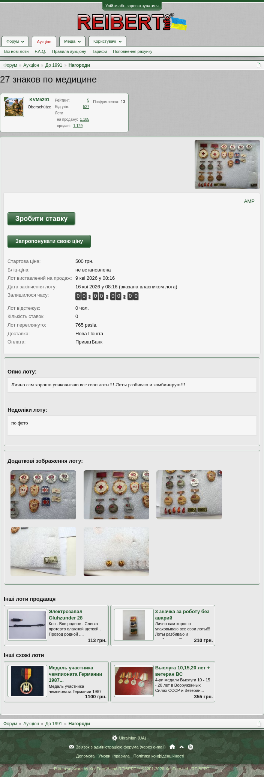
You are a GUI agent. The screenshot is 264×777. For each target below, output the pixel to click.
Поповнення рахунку (132, 51)
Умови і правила (113, 756)
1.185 (84, 119)
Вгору (181, 747)
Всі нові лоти (16, 51)
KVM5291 (40, 99)
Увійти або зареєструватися (132, 5)
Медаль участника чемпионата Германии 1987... (75, 674)
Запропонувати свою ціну (49, 241)
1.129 (77, 126)
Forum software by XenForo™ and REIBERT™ (132, 768)
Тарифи (99, 51)
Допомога (85, 756)
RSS (190, 747)
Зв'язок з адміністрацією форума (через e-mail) (121, 747)
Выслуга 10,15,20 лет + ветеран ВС (182, 671)
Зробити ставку (41, 218)
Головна (172, 747)
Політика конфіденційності (159, 756)
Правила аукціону (69, 51)
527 (86, 107)
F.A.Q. (40, 51)
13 (123, 102)
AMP (249, 201)
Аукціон (44, 41)
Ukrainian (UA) (132, 738)
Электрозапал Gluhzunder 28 (65, 615)
